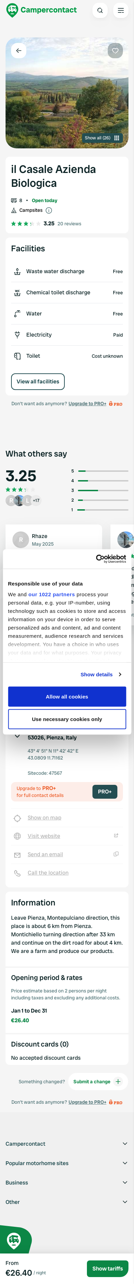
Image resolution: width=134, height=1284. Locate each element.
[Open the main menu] (120, 10)
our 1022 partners (51, 594)
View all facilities (38, 381)
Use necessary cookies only (67, 719)
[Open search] (100, 10)
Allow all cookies (67, 696)
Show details (97, 674)
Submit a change (98, 1081)
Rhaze (39, 536)
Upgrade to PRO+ (87, 403)
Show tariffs (107, 1268)
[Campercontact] (42, 10)
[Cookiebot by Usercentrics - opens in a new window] (96, 559)
